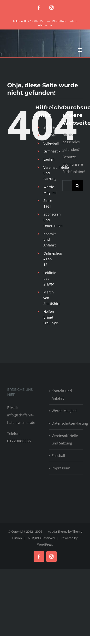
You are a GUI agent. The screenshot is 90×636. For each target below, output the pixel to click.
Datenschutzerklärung (66, 423)
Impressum (61, 468)
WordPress (45, 544)
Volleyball (51, 143)
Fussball (50, 135)
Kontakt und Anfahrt (49, 240)
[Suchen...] (67, 185)
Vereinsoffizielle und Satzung (65, 439)
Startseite (51, 127)
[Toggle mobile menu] (80, 50)
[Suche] (77, 185)
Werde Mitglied (64, 410)
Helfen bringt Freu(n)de (51, 317)
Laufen (48, 159)
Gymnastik (51, 151)
